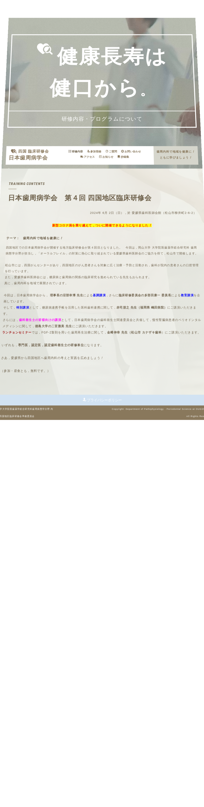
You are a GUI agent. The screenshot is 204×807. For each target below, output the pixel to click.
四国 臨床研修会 (42, 180)
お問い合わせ (127, 180)
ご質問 (110, 180)
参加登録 (95, 180)
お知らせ (105, 184)
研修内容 (79, 180)
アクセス (89, 184)
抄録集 (120, 184)
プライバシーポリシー (102, 763)
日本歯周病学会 (38, 185)
